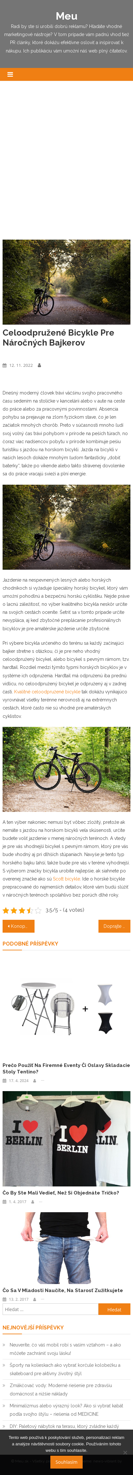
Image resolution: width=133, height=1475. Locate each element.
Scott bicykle (66, 878)
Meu (66, 16)
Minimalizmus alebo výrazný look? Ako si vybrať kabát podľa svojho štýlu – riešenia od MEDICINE (66, 1410)
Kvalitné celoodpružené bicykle (47, 691)
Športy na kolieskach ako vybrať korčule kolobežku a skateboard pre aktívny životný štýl (65, 1369)
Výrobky (10, 354)
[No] (125, 1452)
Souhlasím (66, 1462)
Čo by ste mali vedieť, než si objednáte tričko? (61, 1193)
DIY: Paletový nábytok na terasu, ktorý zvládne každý (64, 1426)
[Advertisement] (66, 163)
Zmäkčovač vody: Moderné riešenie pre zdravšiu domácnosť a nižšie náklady (61, 1389)
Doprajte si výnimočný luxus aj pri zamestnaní (117, 926)
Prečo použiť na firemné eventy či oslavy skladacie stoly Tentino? (66, 1068)
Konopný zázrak (23, 926)
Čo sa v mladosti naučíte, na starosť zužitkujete (63, 1290)
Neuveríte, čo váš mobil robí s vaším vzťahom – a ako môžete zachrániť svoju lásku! (65, 1349)
